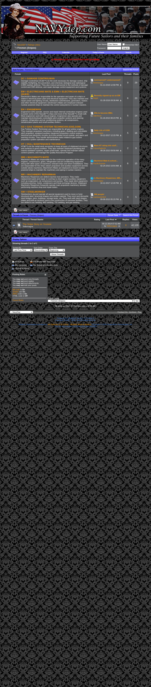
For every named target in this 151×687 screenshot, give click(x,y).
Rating (97, 220)
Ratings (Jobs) (34, 45)
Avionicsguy (98, 83)
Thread (25, 220)
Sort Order (38, 248)
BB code (16, 290)
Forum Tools (113, 215)
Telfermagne (28, 226)
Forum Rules (18, 300)
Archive (132, 312)
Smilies (16, 292)
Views (135, 220)
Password (101, 48)
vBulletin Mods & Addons (80, 324)
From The (53, 248)
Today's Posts (98, 52)
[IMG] (15, 294)
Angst (95, 98)
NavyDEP (21, 45)
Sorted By (17, 248)
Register (24, 52)
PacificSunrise (99, 163)
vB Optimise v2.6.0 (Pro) (58, 324)
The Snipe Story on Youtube (37, 224)
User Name (102, 44)
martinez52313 (99, 197)
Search (128, 52)
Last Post (110, 220)
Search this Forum (130, 70)
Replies (125, 220)
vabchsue (97, 116)
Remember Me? (130, 45)
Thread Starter (36, 220)
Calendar (66, 52)
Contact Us (122, 312)
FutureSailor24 (99, 148)
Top (139, 312)
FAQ (45, 52)
